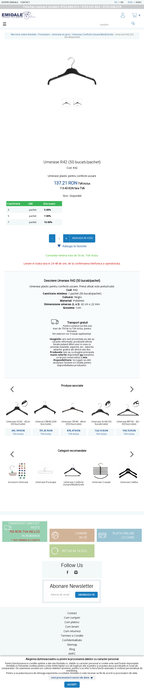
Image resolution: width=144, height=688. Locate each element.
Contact (25, 2)
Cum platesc (72, 622)
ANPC (72, 653)
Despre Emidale (10, 2)
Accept (71, 684)
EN (124, 2)
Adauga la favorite (71, 246)
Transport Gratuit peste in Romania (24, 531)
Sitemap (72, 644)
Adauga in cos (82, 238)
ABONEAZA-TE (86, 594)
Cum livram (72, 626)
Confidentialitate (72, 640)
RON (130, 2)
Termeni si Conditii (72, 635)
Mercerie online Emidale (23, 34)
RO (116, 2)
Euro (138, 2)
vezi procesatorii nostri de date (70, 677)
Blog (72, 649)
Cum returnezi (72, 631)
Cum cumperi (72, 617)
